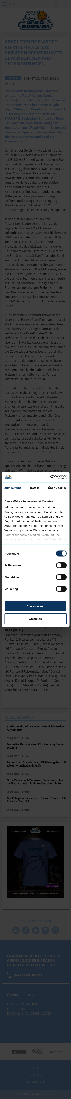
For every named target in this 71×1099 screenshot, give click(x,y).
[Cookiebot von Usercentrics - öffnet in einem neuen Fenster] (50, 477)
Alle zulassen (35, 606)
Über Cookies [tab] (57, 487)
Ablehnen (35, 618)
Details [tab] (35, 487)
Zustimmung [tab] (13, 487)
